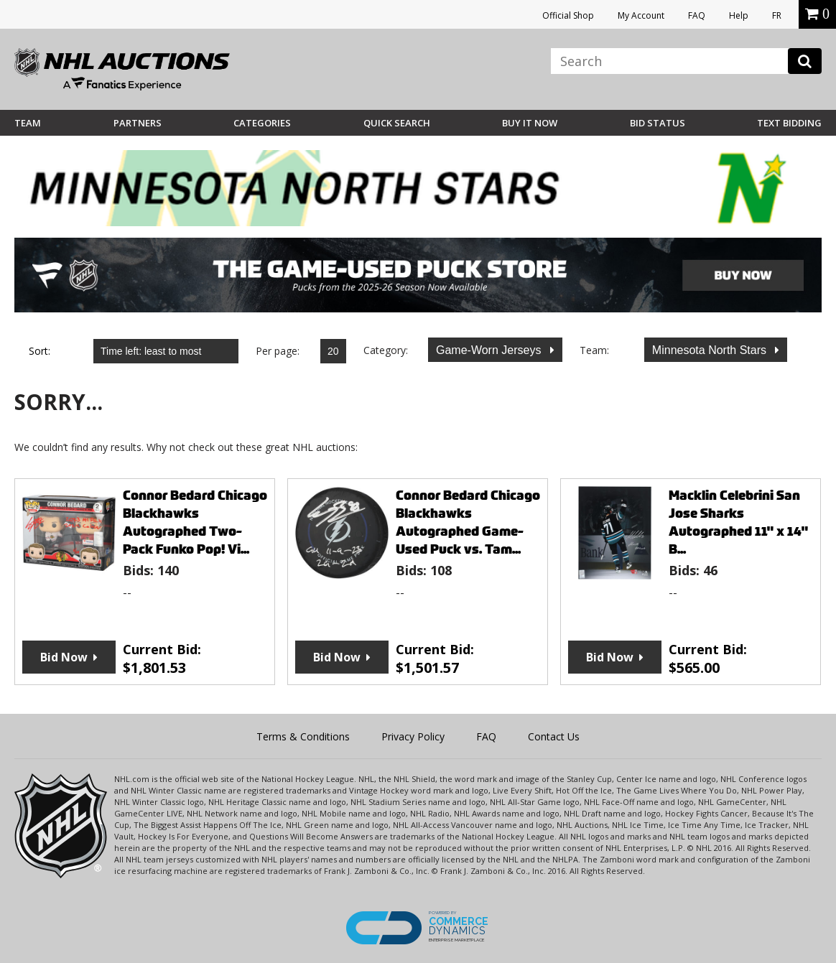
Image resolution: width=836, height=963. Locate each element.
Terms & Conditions (303, 736)
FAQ (696, 15)
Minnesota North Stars (711, 350)
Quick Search (396, 122)
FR (776, 15)
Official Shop (568, 15)
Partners (137, 122)
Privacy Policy (413, 736)
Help (738, 15)
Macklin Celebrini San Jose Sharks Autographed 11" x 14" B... (738, 522)
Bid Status (657, 122)
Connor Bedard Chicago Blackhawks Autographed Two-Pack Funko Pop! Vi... (195, 522)
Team (27, 122)
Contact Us (554, 736)
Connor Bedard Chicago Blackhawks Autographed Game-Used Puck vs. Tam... (468, 522)
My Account (641, 15)
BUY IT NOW (529, 122)
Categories (262, 122)
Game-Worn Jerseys (490, 350)
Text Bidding (789, 122)
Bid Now (64, 657)
